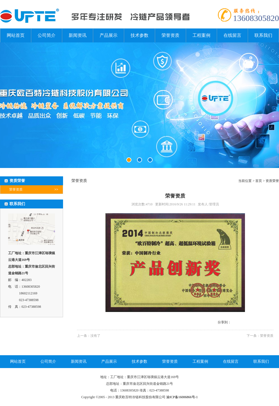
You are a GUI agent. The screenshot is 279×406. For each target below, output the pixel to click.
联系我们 (263, 35)
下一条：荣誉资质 (260, 336)
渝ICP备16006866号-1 (182, 397)
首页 (258, 181)
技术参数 (139, 35)
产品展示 (108, 35)
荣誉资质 (170, 35)
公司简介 (47, 35)
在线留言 (232, 35)
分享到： (224, 322)
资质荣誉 (272, 181)
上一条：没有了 (88, 336)
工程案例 (201, 35)
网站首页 (16, 35)
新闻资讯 (77, 35)
